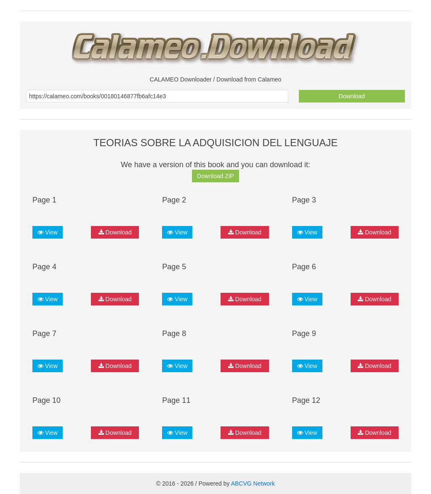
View (47, 232)
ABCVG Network (253, 483)
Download (352, 96)
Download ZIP (215, 176)
